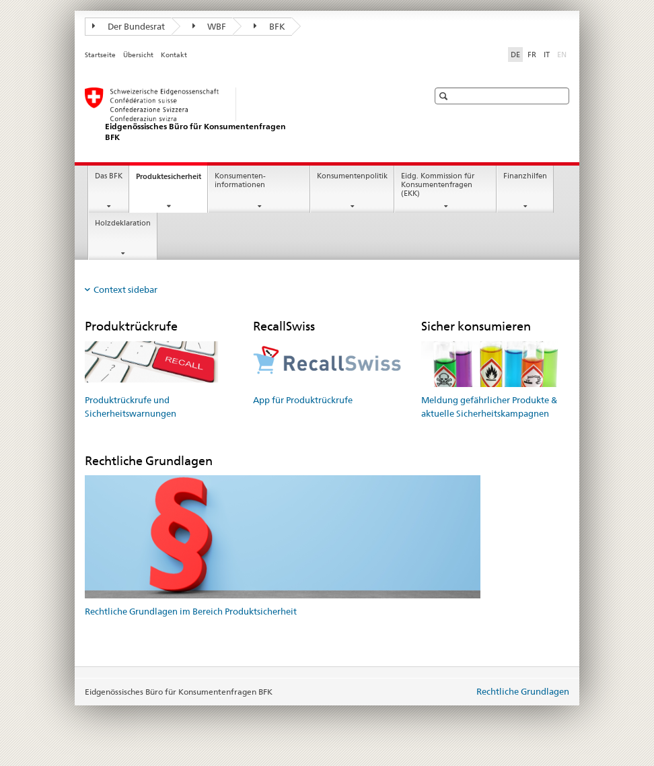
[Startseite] (243, 115)
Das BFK (108, 176)
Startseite (100, 55)
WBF (209, 26)
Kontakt (174, 55)
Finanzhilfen (525, 176)
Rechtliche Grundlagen (522, 691)
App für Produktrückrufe (303, 399)
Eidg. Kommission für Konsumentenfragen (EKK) (437, 184)
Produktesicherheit (171, 180)
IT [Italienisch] (547, 54)
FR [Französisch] (532, 54)
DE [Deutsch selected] (515, 54)
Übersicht (138, 55)
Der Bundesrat (128, 26)
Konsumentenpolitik (352, 176)
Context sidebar (125, 289)
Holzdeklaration (123, 223)
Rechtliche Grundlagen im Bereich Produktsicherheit (191, 611)
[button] (445, 96)
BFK (269, 26)
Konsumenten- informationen (240, 180)
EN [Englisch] (563, 53)
